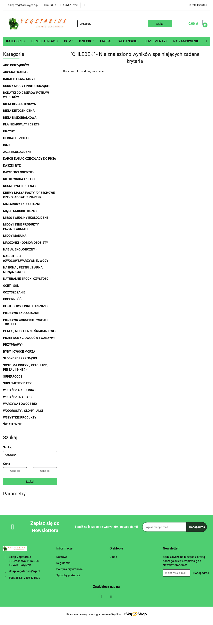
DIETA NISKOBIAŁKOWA (19, 118)
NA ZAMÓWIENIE (186, 41)
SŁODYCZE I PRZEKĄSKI (20, 358)
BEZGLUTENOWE (44, 41)
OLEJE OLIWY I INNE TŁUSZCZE (25, 306)
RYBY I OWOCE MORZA (19, 351)
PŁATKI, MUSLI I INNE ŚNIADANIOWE (29, 331)
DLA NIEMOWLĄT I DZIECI (21, 124)
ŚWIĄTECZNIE (12, 424)
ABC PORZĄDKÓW (16, 65)
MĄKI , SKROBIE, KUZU (20, 211)
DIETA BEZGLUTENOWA (20, 104)
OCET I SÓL (11, 286)
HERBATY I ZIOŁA (16, 138)
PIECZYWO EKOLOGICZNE (21, 313)
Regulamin (63, 563)
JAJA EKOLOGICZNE (17, 152)
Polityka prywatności (69, 569)
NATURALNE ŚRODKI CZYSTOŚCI (27, 279)
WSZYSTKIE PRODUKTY (19, 417)
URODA (106, 41)
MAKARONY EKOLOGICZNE (22, 204)
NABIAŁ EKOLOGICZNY (19, 249)
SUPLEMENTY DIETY (17, 383)
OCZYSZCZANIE (14, 292)
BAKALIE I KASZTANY (19, 79)
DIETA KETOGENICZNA (19, 111)
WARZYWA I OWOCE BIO (20, 404)
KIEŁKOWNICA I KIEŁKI (19, 179)
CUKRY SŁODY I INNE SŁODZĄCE (26, 86)
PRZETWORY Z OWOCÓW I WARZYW (29, 338)
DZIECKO (86, 41)
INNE (6, 145)
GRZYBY (9, 131)
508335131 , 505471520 (24, 577)
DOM (68, 41)
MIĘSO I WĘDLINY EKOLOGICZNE (26, 218)
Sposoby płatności (68, 575)
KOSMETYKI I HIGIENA (19, 186)
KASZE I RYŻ (12, 165)
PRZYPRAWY (13, 344)
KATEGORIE (15, 41)
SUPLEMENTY (156, 41)
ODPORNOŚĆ (12, 299)
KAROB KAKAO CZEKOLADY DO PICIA (29, 158)
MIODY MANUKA (14, 236)
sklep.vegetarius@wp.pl (24, 571)
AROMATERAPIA (15, 72)
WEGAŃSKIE (128, 41)
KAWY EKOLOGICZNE (18, 172)
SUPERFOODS (12, 376)
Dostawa (62, 556)
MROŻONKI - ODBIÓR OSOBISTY (25, 243)
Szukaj (30, 481)
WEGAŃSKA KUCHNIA (19, 390)
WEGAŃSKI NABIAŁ (17, 397)
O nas (113, 556)
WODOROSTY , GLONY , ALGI (23, 411)
